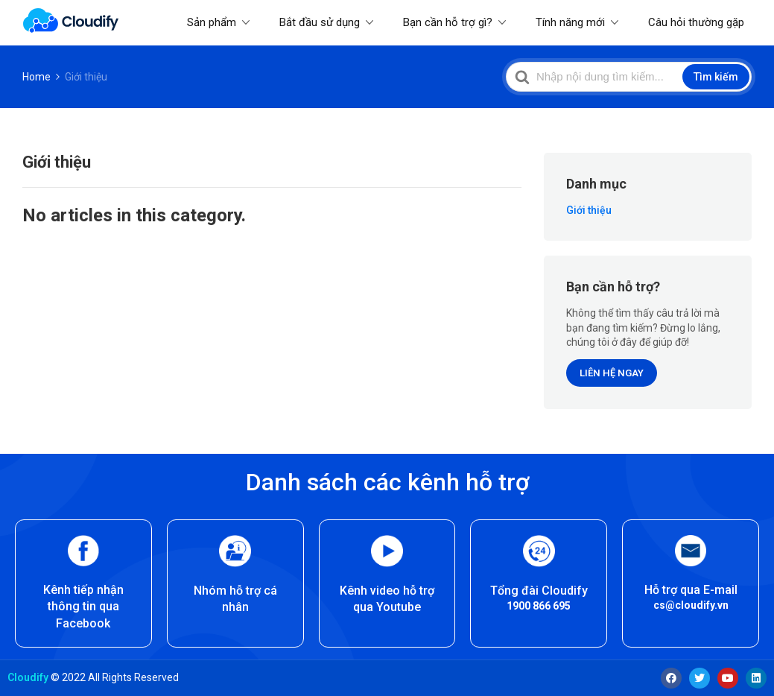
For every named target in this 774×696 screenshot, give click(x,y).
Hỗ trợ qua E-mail (690, 590)
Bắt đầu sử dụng (319, 22)
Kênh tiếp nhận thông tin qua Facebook (83, 606)
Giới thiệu (589, 210)
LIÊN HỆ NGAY (612, 373)
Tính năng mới (570, 22)
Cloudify (27, 677)
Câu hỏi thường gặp (696, 22)
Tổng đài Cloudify (539, 590)
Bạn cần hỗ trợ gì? (447, 22)
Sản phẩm (211, 22)
